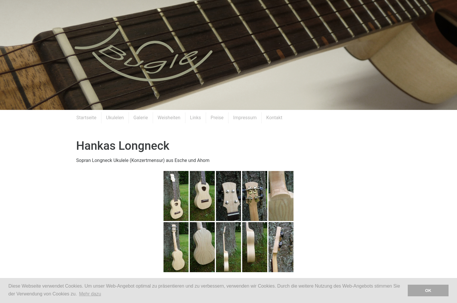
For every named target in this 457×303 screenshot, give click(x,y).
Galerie (140, 117)
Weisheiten (169, 117)
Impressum (245, 117)
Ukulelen (115, 117)
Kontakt (274, 117)
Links (195, 117)
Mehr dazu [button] (90, 293)
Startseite (86, 117)
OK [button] (428, 290)
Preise (217, 117)
